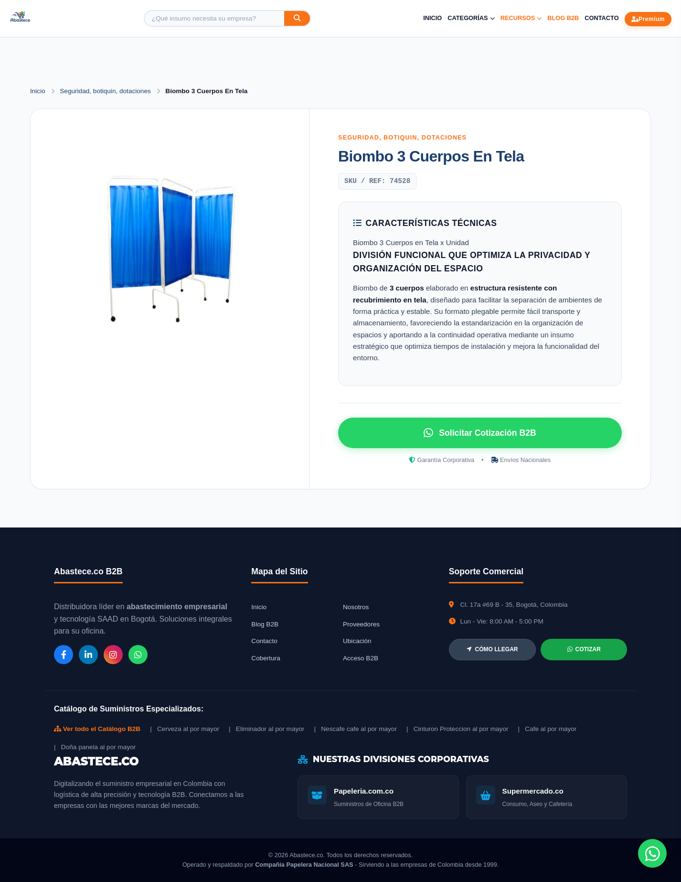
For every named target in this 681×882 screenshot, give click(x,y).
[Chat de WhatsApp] (652, 853)
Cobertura (265, 658)
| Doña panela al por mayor (95, 747)
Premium (648, 19)
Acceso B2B (360, 658)
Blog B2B (563, 18)
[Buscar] (297, 18)
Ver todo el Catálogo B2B (97, 728)
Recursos (521, 18)
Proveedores (361, 624)
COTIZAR (584, 649)
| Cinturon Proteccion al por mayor (457, 728)
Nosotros (356, 607)
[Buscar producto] (214, 18)
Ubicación (357, 641)
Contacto (601, 18)
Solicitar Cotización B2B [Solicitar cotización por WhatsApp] (480, 433)
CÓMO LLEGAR (492, 649)
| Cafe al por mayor (547, 728)
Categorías (470, 18)
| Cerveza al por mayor (184, 728)
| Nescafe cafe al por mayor (355, 728)
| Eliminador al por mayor (266, 728)
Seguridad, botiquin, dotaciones (106, 91)
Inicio (432, 18)
